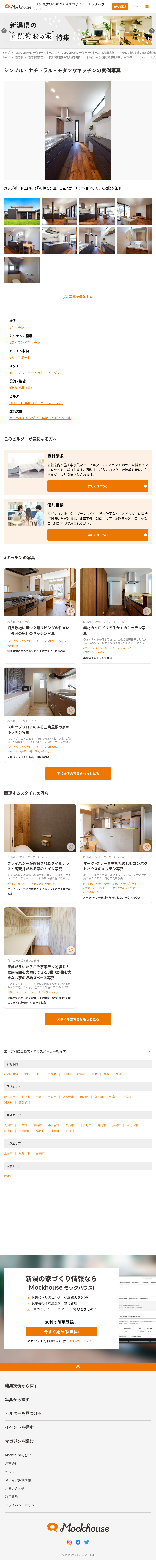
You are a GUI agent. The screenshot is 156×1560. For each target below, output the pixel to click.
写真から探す (17, 1399)
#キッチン (16, 327)
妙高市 (40, 1153)
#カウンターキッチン (107, 883)
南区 (95, 1074)
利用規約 (11, 1497)
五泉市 (52, 1096)
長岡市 (8, 1125)
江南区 (67, 1074)
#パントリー (90, 887)
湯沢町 (40, 1130)
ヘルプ (10, 1471)
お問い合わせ (15, 1488)
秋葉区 (81, 1074)
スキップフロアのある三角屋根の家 (28, 757)
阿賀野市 (68, 1096)
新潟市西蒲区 (35, 57)
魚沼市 (116, 1125)
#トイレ (11, 883)
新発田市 (9, 1096)
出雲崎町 (24, 1130)
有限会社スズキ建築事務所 (23, 960)
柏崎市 (37, 1125)
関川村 (8, 1102)
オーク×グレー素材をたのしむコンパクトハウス (111, 897)
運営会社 (11, 1463)
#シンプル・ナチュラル (26, 373)
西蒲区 (119, 1074)
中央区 (52, 1074)
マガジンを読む (19, 1441)
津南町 (55, 1130)
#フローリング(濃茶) (94, 652)
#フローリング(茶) (57, 641)
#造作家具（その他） (40, 751)
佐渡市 (8, 1176)
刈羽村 (69, 1130)
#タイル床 (12, 645)
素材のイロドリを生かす (97, 657)
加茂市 (69, 1125)
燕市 (39, 1096)
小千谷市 (53, 1125)
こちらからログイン (80, 1341)
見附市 (102, 1125)
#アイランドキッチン (24, 342)
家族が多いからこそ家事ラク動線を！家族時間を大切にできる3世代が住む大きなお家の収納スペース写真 (39, 972)
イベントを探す (19, 1427)
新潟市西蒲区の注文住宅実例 (64, 57)
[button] (97, 486)
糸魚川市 (24, 1153)
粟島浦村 (24, 1102)
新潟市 (19, 57)
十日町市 (85, 1125)
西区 (106, 1074)
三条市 (23, 1125)
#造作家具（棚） (21, 388)
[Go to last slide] (4, 30)
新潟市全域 (11, 1074)
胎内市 (84, 1096)
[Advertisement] (78, 1218)
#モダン (54, 373)
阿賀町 (128, 1096)
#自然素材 (53, 747)
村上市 (26, 1096)
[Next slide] (152, 30)
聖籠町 (99, 1096)
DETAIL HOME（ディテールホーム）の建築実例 (88, 52)
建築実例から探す (21, 1385)
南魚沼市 (132, 1125)
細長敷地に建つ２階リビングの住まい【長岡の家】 (37, 651)
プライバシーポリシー (21, 1505)
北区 (27, 1074)
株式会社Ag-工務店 (18, 621)
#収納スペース (15, 992)
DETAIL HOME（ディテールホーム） (35, 52)
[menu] (147, 6)
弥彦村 (113, 1096)
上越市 (8, 1153)
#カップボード (20, 358)
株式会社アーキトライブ (21, 720)
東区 (39, 1074)
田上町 (8, 1130)
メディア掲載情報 (18, 1480)
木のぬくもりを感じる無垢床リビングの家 (109, 57)
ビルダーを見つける (23, 1413)
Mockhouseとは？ (18, 1455)
